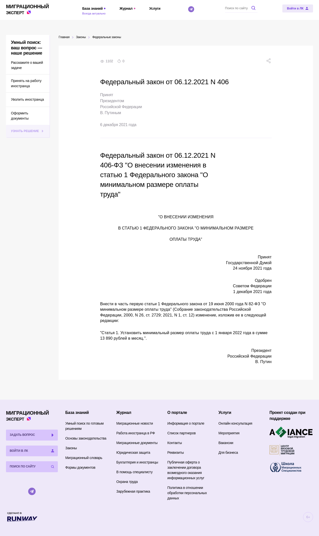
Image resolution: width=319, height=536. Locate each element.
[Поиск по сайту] (241, 8)
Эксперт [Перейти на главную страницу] (27, 9)
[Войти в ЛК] (297, 8)
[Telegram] (191, 9)
